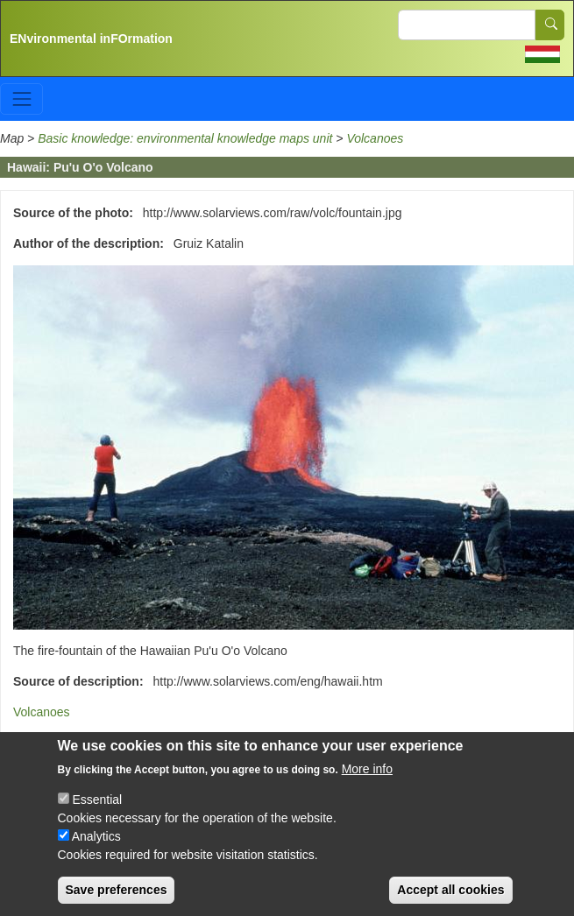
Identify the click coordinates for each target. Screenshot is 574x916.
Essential (97, 818)
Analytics (96, 855)
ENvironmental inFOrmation (91, 39)
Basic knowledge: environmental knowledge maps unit (187, 138)
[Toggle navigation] (21, 98)
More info (367, 787)
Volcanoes (374, 138)
